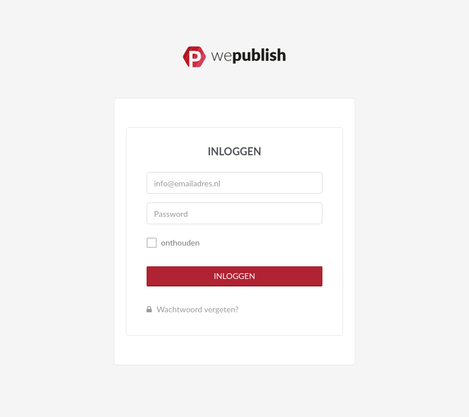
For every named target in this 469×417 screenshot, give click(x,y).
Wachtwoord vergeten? (193, 309)
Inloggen (234, 276)
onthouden (180, 242)
